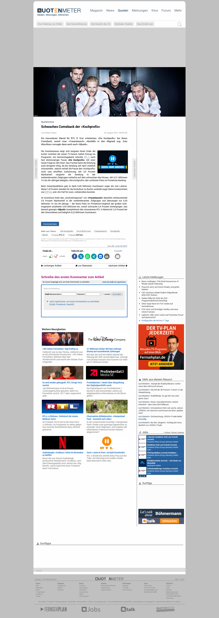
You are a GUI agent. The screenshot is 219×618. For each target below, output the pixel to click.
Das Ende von (145, 24)
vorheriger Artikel (51, 265)
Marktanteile (105, 588)
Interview (60, 590)
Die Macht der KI (100, 24)
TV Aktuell (50, 602)
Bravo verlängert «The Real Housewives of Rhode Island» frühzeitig (160, 282)
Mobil (38, 590)
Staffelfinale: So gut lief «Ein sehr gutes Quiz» (158, 397)
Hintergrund (61, 586)
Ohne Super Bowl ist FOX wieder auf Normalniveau (157, 304)
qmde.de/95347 (121, 246)
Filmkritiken (72, 602)
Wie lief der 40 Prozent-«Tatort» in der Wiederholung (160, 390)
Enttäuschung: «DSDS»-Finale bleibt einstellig (160, 417)
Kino (154, 10)
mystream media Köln (160, 463)
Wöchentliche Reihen (108, 586)
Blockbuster (118, 602)
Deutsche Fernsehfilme (164, 602)
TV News (91, 602)
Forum (166, 10)
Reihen (59, 588)
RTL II (87, 157)
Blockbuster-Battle (150, 592)
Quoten (123, 10)
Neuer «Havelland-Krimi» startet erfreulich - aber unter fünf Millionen (158, 403)
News (110, 10)
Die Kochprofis (66, 231)
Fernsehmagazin (61, 602)
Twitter (38, 596)
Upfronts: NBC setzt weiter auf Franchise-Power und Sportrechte (162, 316)
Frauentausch (100, 231)
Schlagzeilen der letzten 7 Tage (155, 320)
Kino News (42, 602)
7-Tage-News (40, 592)
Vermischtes (83, 588)
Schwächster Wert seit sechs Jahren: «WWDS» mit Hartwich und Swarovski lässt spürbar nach (160, 410)
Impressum (170, 598)
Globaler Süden (124, 24)
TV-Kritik (125, 588)
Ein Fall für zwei (83, 231)
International (83, 592)
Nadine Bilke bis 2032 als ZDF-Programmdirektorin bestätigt (155, 299)
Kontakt (168, 590)
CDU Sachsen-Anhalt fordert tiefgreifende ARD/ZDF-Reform (159, 293)
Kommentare (50, 223)
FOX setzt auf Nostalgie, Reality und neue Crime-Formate (160, 310)
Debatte (125, 586)
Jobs (168, 588)
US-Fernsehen (84, 596)
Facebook (39, 594)
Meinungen (140, 10)
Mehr (178, 10)
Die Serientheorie (77, 24)
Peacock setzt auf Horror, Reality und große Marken (160, 288)
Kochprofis (115, 231)
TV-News (82, 586)
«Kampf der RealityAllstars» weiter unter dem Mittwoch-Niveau (159, 384)
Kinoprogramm (150, 602)
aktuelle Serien (139, 602)
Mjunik (45, 235)
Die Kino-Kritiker (149, 588)
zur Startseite (83, 265)
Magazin (96, 10)
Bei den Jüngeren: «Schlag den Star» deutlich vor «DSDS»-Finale (160, 423)
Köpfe (81, 594)
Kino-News (148, 586)
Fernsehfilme (127, 602)
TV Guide (110, 602)
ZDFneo (48, 192)
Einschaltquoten (100, 602)
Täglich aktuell (106, 590)
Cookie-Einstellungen (173, 596)
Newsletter (39, 588)
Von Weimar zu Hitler (50, 24)
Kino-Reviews (127, 590)
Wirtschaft (82, 590)
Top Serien (176, 602)
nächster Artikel (117, 265)
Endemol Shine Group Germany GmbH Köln (158, 439)
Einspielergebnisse (150, 590)
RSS (37, 586)
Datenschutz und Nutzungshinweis (172, 593)
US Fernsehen (82, 602)
